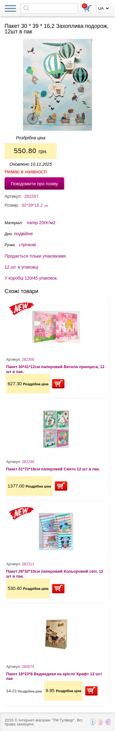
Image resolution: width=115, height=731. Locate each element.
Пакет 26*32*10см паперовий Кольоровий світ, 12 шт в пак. (54, 573)
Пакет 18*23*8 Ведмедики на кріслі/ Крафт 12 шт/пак (54, 676)
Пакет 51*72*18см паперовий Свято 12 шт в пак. (53, 469)
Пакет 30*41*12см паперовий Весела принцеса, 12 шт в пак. (55, 369)
